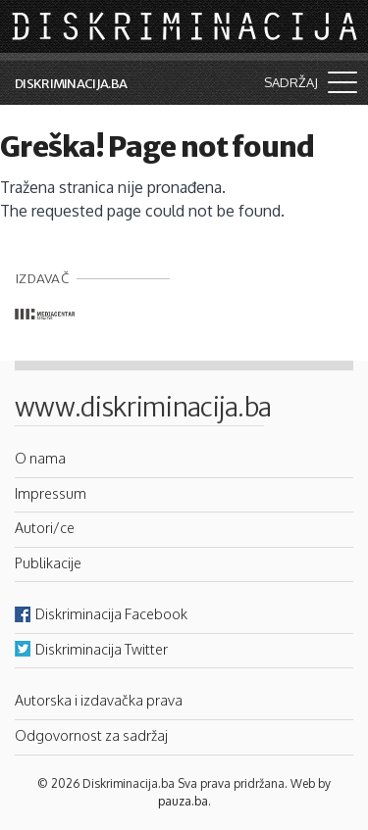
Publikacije (48, 562)
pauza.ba (183, 801)
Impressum (50, 493)
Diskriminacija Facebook (111, 613)
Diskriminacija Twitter (101, 649)
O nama (40, 457)
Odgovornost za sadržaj (91, 735)
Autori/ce (45, 527)
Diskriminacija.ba (71, 83)
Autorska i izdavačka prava (99, 699)
